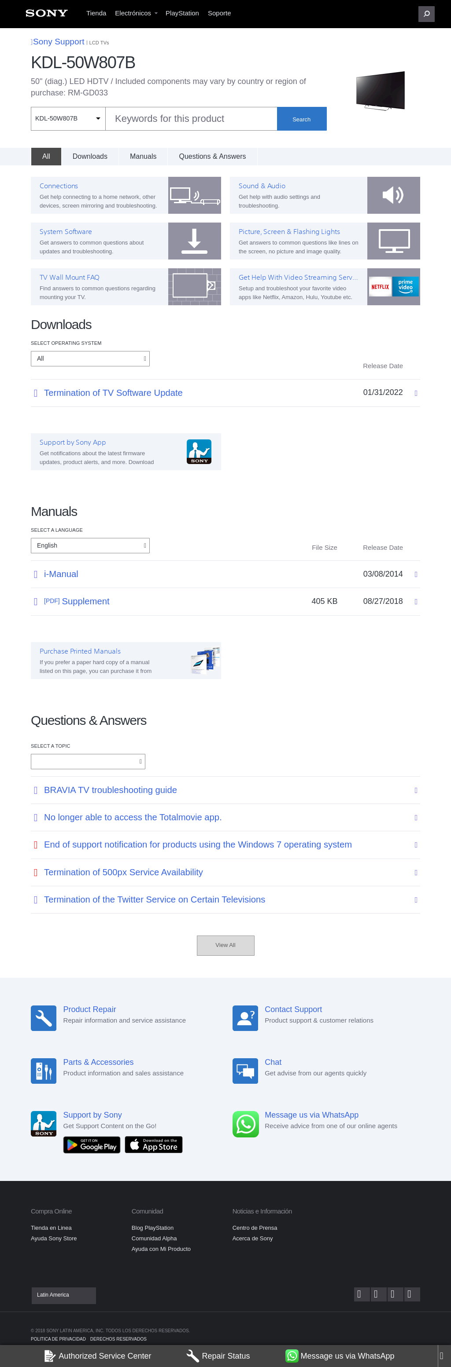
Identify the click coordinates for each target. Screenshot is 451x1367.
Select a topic (50, 746)
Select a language (57, 530)
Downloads (90, 156)
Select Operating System (66, 343)
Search (301, 119)
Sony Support (58, 41)
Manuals (143, 156)
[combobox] (154, 119)
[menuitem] (47, 15)
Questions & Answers (212, 156)
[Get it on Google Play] (94, 1144)
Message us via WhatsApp (340, 1356)
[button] (426, 14)
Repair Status (218, 1356)
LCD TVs (99, 42)
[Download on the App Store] (154, 1144)
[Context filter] (68, 119)
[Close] (444, 1356)
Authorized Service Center (97, 1356)
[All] (46, 156)
